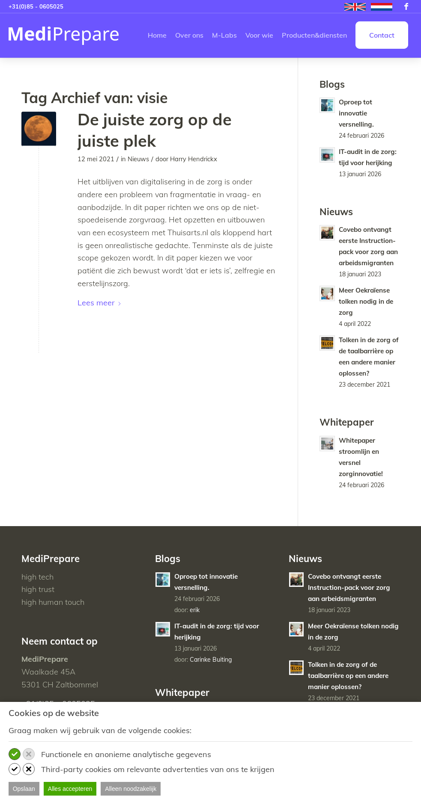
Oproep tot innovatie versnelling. (356, 113)
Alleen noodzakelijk (130, 788)
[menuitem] (355, 7)
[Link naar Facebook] (406, 6)
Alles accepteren (70, 788)
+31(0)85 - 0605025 (36, 6)
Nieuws (138, 159)
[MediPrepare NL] (64, 35)
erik (195, 610)
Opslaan (24, 788)
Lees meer (100, 303)
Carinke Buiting (211, 659)
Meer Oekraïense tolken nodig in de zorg (366, 301)
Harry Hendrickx (193, 159)
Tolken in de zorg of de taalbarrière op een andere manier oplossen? (348, 675)
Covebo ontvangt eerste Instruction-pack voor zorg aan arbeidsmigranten (349, 587)
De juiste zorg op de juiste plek (155, 130)
